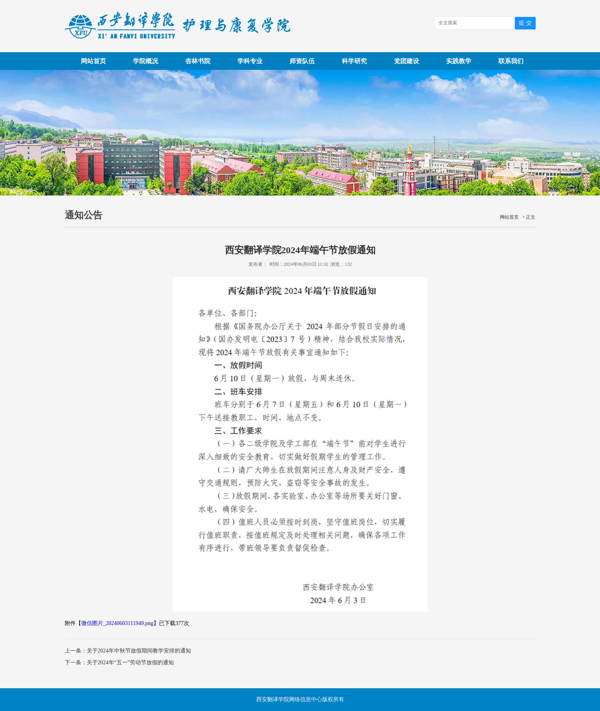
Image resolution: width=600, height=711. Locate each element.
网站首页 (93, 61)
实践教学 (458, 61)
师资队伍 (302, 61)
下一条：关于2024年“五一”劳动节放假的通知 (119, 662)
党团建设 (406, 61)
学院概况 (145, 61)
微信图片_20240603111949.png (117, 623)
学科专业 (250, 61)
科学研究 (354, 61)
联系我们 (510, 61)
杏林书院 (197, 61)
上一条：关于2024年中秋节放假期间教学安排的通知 (128, 651)
